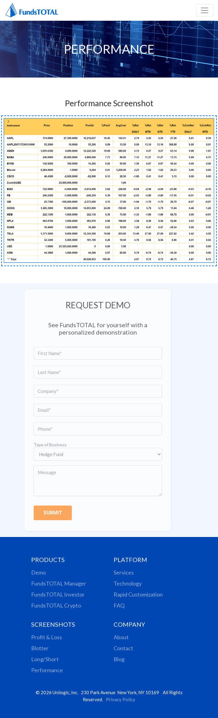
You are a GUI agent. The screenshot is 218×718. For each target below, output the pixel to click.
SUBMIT (47, 513)
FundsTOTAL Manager (58, 583)
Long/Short (45, 659)
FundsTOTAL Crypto (56, 605)
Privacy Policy (120, 699)
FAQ (119, 605)
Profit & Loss (46, 637)
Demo (38, 572)
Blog (119, 659)
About (121, 637)
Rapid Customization (138, 594)
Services (124, 572)
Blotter (40, 648)
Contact (123, 648)
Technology (128, 583)
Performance (47, 670)
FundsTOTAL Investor (58, 594)
